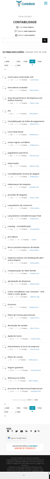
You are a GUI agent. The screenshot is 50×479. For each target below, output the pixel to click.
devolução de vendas (17, 325)
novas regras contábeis (19, 142)
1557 (32, 61)
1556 (25, 61)
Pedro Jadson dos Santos (35, 208)
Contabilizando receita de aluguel (23, 173)
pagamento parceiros (18, 152)
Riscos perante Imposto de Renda (23, 247)
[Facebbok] (12, 431)
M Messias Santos (35, 135)
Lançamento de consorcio (20, 205)
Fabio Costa (34, 103)
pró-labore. (13, 236)
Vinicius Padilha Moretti (35, 349)
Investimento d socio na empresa (23, 346)
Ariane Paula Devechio (36, 339)
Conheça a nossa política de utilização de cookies (28, 471)
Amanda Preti (36, 370)
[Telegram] (31, 431)
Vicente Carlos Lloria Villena (35, 273)
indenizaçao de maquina (19, 184)
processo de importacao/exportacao (25, 388)
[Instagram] (8, 431)
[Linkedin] (26, 431)
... (13, 61)
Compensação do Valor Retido (22, 270)
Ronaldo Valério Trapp (35, 187)
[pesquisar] (22, 40)
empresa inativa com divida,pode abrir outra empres (26, 258)
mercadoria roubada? (18, 87)
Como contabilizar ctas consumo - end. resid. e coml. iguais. (26, 292)
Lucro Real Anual (15, 131)
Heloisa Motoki (35, 90)
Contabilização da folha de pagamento (26, 121)
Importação (13, 163)
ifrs (9, 110)
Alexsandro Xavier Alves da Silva (35, 114)
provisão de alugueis (17, 194)
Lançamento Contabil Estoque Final (24, 215)
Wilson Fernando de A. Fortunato (35, 124)
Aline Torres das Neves (35, 328)
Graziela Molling (35, 229)
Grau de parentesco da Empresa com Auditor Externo (25, 99)
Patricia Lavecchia (35, 156)
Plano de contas (15, 357)
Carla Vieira (34, 80)
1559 (6, 65)
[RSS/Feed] (38, 431)
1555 (18, 61)
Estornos (12, 304)
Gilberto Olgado (35, 166)
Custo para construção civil (20, 77)
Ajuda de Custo (15, 336)
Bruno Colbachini (35, 198)
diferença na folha (16, 378)
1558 (39, 61)
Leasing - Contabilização (19, 226)
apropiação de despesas (19, 281)
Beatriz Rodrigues (35, 284)
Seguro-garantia (15, 367)
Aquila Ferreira (35, 318)
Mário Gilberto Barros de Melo (34, 381)
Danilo (34, 240)
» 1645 (17, 65)
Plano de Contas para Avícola (21, 315)
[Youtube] (22, 431)
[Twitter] (16, 431)
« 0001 (7, 61)
